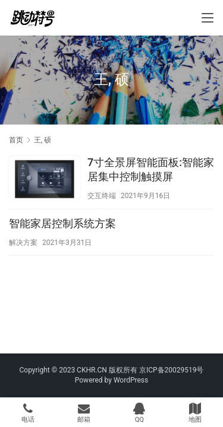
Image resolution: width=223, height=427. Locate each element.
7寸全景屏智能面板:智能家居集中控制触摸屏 (150, 169)
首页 (16, 140)
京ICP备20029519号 (171, 370)
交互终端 (101, 196)
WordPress (131, 380)
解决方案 (23, 242)
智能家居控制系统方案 (62, 223)
